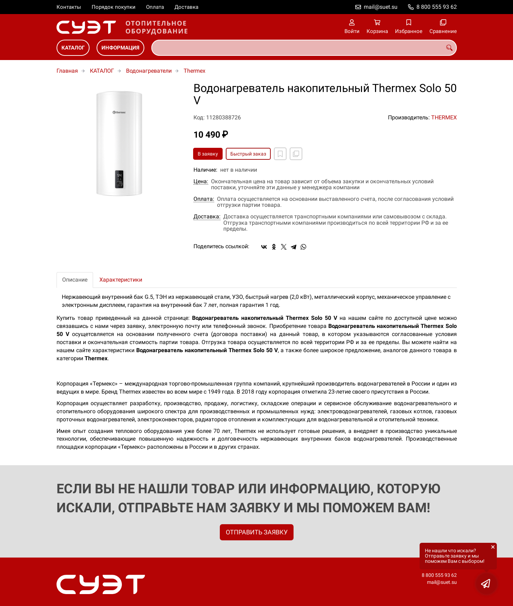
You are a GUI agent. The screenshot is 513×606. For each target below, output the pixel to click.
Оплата (155, 7)
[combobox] (304, 48)
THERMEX (444, 117)
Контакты (69, 7)
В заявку (208, 154)
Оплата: (203, 199)
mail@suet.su (380, 7)
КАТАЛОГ (73, 48)
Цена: (200, 181)
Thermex (194, 70)
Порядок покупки (114, 7)
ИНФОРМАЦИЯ (120, 48)
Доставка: (207, 216)
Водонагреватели (149, 70)
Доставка (186, 7)
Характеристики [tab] (120, 279)
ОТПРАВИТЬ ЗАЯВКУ (257, 532)
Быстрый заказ (248, 154)
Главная (67, 70)
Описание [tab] (74, 279)
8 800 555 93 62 (436, 7)
